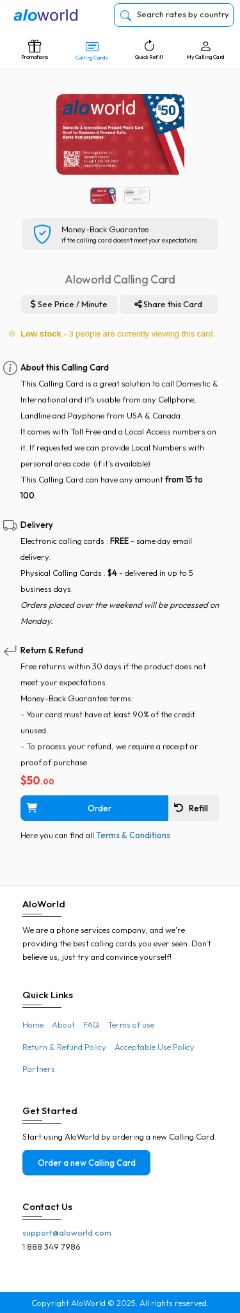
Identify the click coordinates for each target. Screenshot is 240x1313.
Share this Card (168, 304)
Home (33, 1024)
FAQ (91, 1024)
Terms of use (131, 1024)
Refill (191, 808)
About (63, 1024)
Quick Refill (149, 50)
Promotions (34, 50)
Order (68, 808)
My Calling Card (205, 50)
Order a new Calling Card (87, 1163)
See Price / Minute (69, 304)
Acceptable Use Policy (155, 1047)
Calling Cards (91, 50)
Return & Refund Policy (64, 1047)
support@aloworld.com (66, 1232)
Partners (38, 1068)
